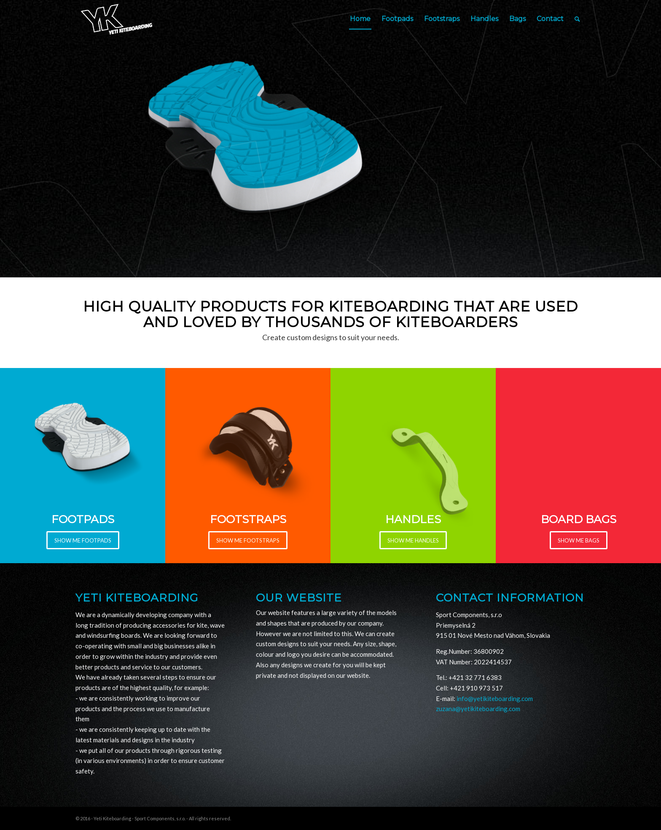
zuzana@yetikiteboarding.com (478, 708)
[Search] (577, 19)
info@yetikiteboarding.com (495, 698)
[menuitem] (360, 19)
